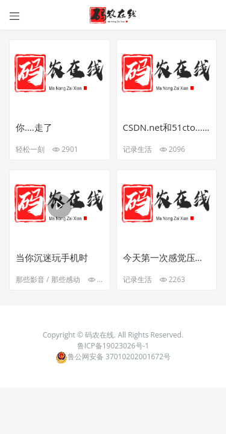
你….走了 (34, 127)
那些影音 (30, 279)
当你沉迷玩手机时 (52, 257)
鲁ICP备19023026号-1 (113, 346)
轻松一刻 (30, 149)
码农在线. (101, 335)
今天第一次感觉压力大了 (167, 257)
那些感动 (65, 279)
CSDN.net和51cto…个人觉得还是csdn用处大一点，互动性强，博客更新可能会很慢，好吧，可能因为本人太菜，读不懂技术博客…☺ (167, 127)
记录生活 (137, 149)
